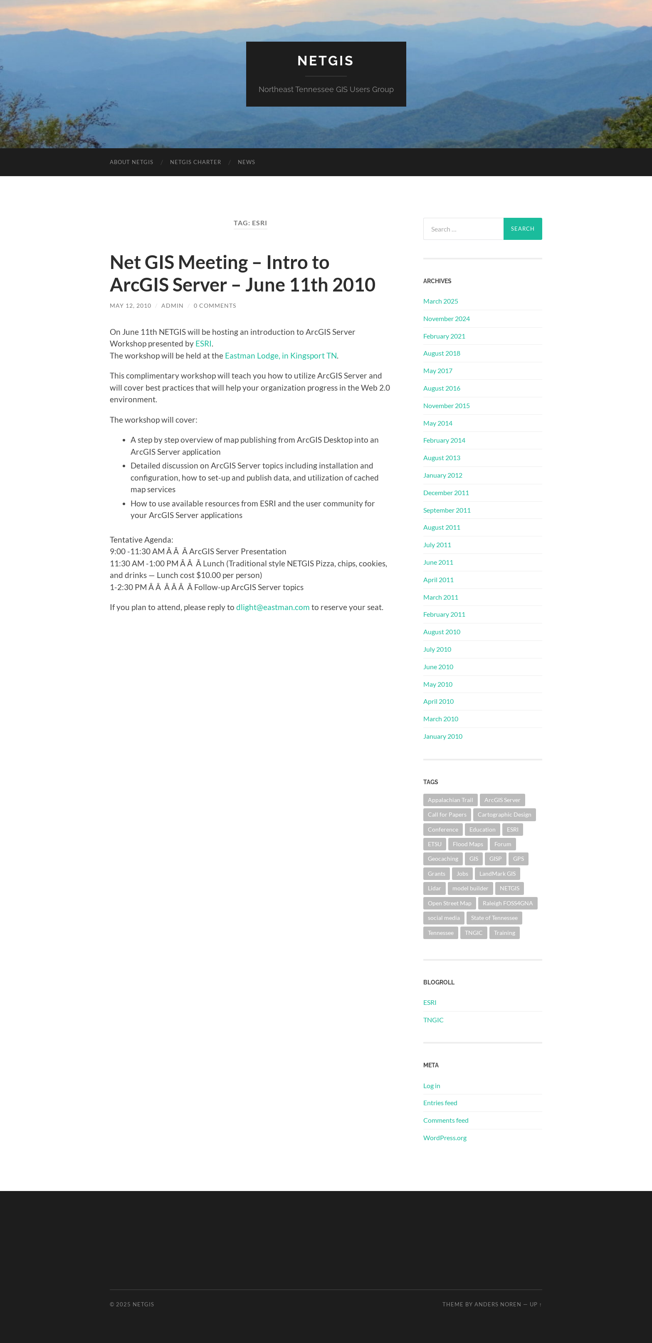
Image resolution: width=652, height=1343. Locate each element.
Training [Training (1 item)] (504, 932)
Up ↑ (536, 1304)
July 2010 (437, 649)
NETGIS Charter (195, 162)
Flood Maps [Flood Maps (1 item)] (468, 843)
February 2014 (444, 440)
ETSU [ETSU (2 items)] (435, 843)
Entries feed (440, 1102)
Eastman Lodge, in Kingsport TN (280, 355)
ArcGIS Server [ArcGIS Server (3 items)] (502, 799)
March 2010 (440, 719)
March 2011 (440, 597)
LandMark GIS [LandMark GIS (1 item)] (497, 873)
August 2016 (441, 388)
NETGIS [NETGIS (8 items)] (509, 888)
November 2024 (446, 318)
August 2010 (441, 631)
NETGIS (326, 60)
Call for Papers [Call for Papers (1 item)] (447, 814)
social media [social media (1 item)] (444, 917)
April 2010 (438, 701)
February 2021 (444, 336)
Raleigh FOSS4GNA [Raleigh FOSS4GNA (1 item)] (508, 903)
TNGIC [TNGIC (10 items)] (474, 932)
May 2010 (437, 684)
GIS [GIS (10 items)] (473, 858)
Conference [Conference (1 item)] (443, 829)
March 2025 (440, 301)
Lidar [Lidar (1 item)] (434, 888)
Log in (431, 1085)
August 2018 (441, 353)
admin (172, 305)
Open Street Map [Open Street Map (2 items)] (450, 903)
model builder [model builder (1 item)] (470, 888)
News (246, 162)
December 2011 (446, 492)
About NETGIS (131, 162)
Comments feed (446, 1120)
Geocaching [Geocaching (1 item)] (443, 858)
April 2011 (438, 579)
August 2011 (441, 527)
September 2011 (447, 510)
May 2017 (437, 370)
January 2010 (442, 736)
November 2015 (446, 405)
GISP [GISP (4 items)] (495, 858)
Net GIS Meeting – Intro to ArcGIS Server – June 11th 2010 (242, 273)
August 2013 (441, 457)
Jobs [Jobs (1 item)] (462, 873)
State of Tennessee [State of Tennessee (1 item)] (494, 917)
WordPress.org (445, 1137)
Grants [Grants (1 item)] (436, 873)
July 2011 (437, 544)
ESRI (203, 343)
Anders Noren (497, 1304)
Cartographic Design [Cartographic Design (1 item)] (504, 814)
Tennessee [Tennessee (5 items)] (441, 932)
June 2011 (438, 562)
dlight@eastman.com (273, 607)
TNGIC (433, 1020)
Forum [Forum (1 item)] (502, 843)
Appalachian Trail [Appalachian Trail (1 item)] (450, 799)
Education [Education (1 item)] (482, 829)
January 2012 (442, 475)
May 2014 (437, 423)
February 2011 (444, 614)
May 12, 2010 (130, 305)
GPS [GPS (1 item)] (518, 858)
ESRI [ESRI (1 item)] (513, 829)
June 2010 (438, 666)
